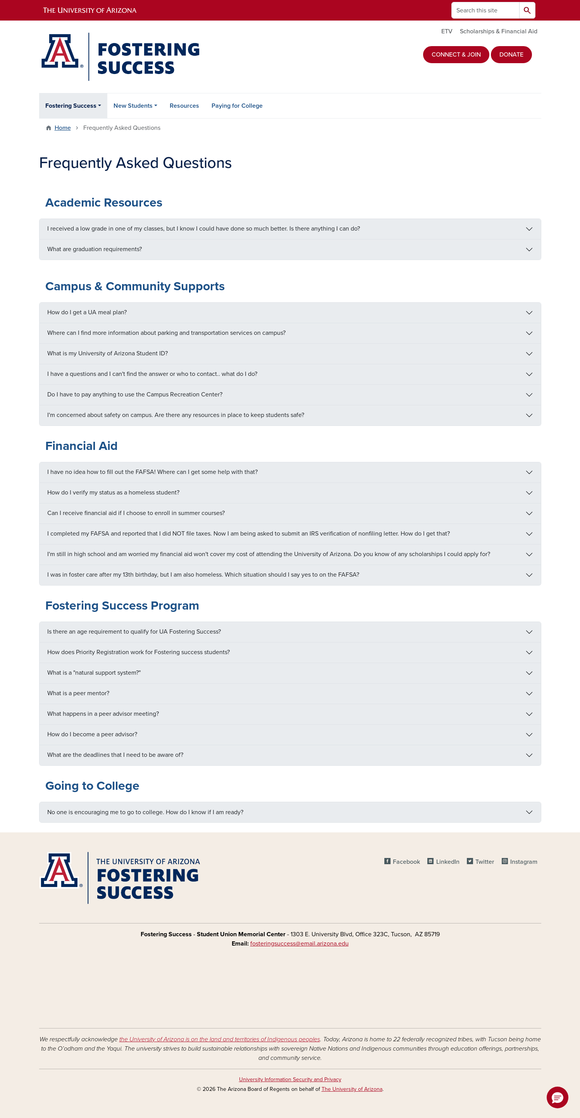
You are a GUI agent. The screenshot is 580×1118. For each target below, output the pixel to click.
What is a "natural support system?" (94, 673)
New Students (133, 106)
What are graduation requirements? (94, 249)
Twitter (484, 862)
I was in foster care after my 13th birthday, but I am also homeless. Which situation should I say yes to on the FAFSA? (203, 575)
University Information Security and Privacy (290, 1079)
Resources (184, 106)
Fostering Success (70, 106)
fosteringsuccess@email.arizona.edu (299, 943)
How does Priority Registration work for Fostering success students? (138, 652)
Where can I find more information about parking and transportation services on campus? (166, 333)
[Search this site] (485, 10)
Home (63, 128)
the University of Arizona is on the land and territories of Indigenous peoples (219, 1039)
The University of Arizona (352, 1089)
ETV (447, 31)
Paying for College (237, 106)
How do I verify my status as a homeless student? (113, 492)
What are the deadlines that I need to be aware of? (115, 755)
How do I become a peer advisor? (92, 734)
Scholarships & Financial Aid (498, 31)
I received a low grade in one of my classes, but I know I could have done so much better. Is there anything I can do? (203, 229)
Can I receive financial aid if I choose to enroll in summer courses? (136, 513)
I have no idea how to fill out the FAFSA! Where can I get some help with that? (152, 472)
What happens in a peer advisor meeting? (103, 714)
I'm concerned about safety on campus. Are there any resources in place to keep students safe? (175, 415)
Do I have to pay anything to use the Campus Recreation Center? (134, 394)
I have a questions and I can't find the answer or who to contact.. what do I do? (152, 374)
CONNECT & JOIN (456, 55)
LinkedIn (448, 862)
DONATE (511, 55)
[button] (557, 1097)
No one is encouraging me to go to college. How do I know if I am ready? (145, 812)
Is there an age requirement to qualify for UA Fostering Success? (134, 632)
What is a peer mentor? (78, 693)
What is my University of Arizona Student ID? (107, 353)
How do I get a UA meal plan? (87, 312)
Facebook (406, 862)
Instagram (523, 862)
